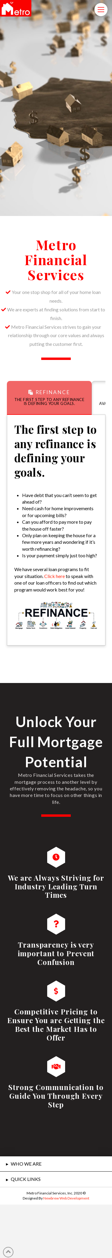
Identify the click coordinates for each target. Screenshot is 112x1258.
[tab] (49, 398)
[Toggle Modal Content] (101, 9)
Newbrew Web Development (66, 1198)
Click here (54, 576)
